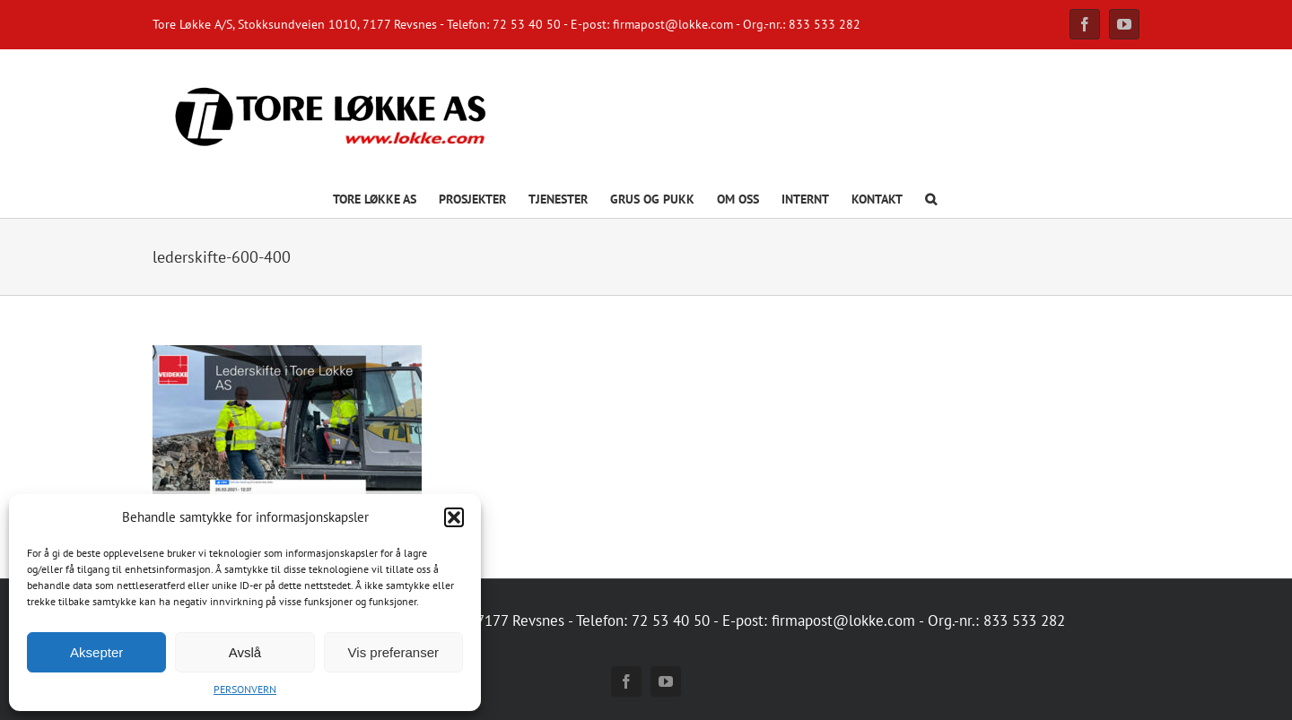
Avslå (245, 652)
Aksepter (96, 652)
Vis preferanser (393, 652)
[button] (454, 517)
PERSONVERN (245, 689)
